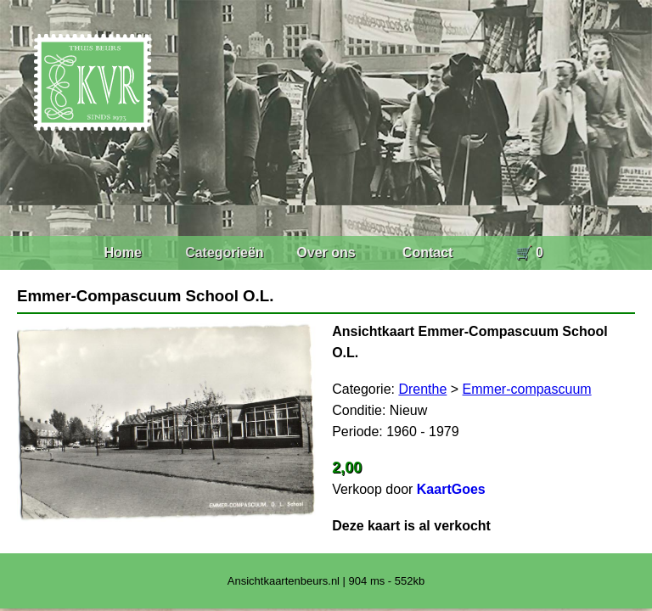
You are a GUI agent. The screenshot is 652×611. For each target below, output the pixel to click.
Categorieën (224, 252)
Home (122, 252)
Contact (427, 252)
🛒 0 (529, 252)
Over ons (325, 252)
